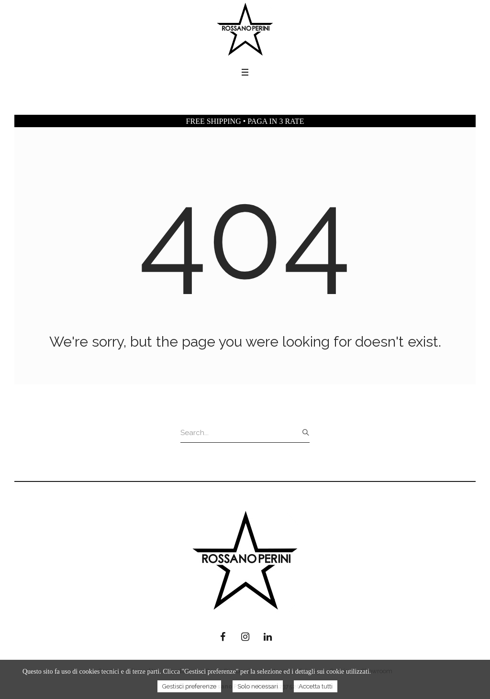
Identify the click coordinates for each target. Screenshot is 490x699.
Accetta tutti (316, 686)
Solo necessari (257, 686)
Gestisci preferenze (189, 686)
